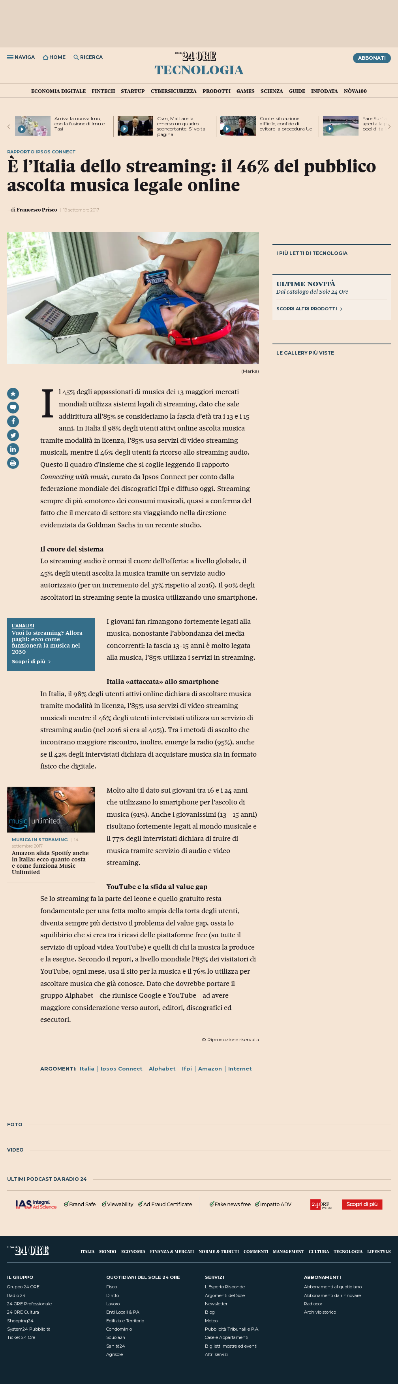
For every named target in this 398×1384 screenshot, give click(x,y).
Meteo (211, 1321)
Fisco (111, 1287)
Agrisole (114, 1354)
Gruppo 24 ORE (23, 1287)
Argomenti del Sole (225, 1295)
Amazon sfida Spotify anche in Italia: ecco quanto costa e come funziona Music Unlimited (50, 862)
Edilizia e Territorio (125, 1321)
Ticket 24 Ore (21, 1337)
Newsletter (216, 1304)
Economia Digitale (58, 90)
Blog (210, 1312)
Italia (87, 1068)
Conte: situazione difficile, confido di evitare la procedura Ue (286, 123)
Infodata (324, 90)
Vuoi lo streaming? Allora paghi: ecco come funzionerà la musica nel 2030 (47, 642)
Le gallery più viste (305, 353)
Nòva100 (355, 90)
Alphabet (162, 1068)
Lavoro (113, 1304)
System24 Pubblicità (29, 1329)
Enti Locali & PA (122, 1312)
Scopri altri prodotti (309, 309)
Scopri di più (31, 662)
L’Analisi (23, 626)
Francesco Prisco (37, 209)
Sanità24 (115, 1346)
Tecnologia (199, 69)
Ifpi (187, 1068)
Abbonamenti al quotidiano (333, 1287)
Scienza (272, 90)
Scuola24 (116, 1337)
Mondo (107, 1251)
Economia (133, 1251)
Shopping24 (20, 1321)
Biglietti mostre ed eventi (231, 1346)
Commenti (256, 1251)
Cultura (319, 1251)
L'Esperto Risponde (225, 1287)
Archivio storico (320, 1312)
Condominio (119, 1329)
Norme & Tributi (219, 1251)
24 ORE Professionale (29, 1304)
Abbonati (372, 58)
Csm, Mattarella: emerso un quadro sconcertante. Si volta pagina (181, 126)
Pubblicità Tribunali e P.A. (232, 1329)
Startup (133, 90)
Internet (240, 1068)
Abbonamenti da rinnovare (332, 1295)
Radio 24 (16, 1295)
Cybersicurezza (174, 90)
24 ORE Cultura (23, 1312)
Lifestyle (379, 1251)
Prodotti (217, 90)
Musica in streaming (40, 839)
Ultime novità (305, 283)
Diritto (112, 1295)
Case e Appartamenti (226, 1337)
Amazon (210, 1068)
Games (246, 90)
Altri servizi (216, 1354)
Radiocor (313, 1304)
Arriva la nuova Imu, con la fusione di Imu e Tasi (79, 123)
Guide (297, 90)
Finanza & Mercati (172, 1251)
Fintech (103, 90)
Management (288, 1251)
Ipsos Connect (122, 1068)
